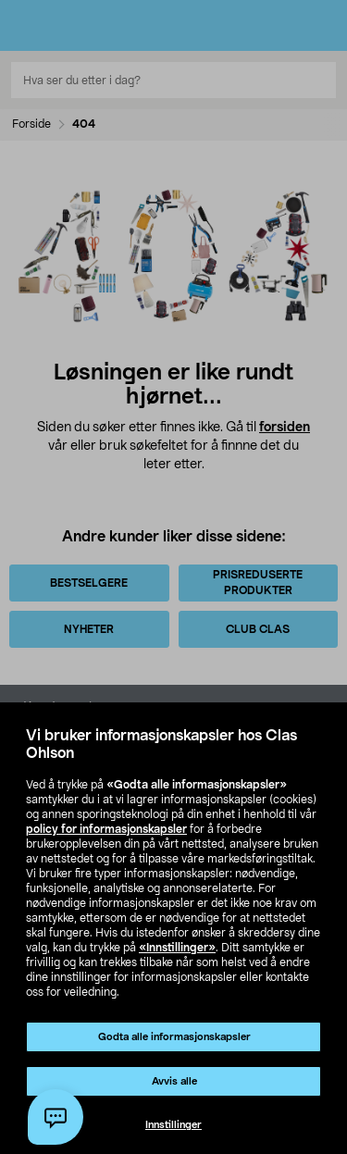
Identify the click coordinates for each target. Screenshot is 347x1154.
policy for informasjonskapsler (106, 829)
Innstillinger (173, 1125)
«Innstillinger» (177, 947)
